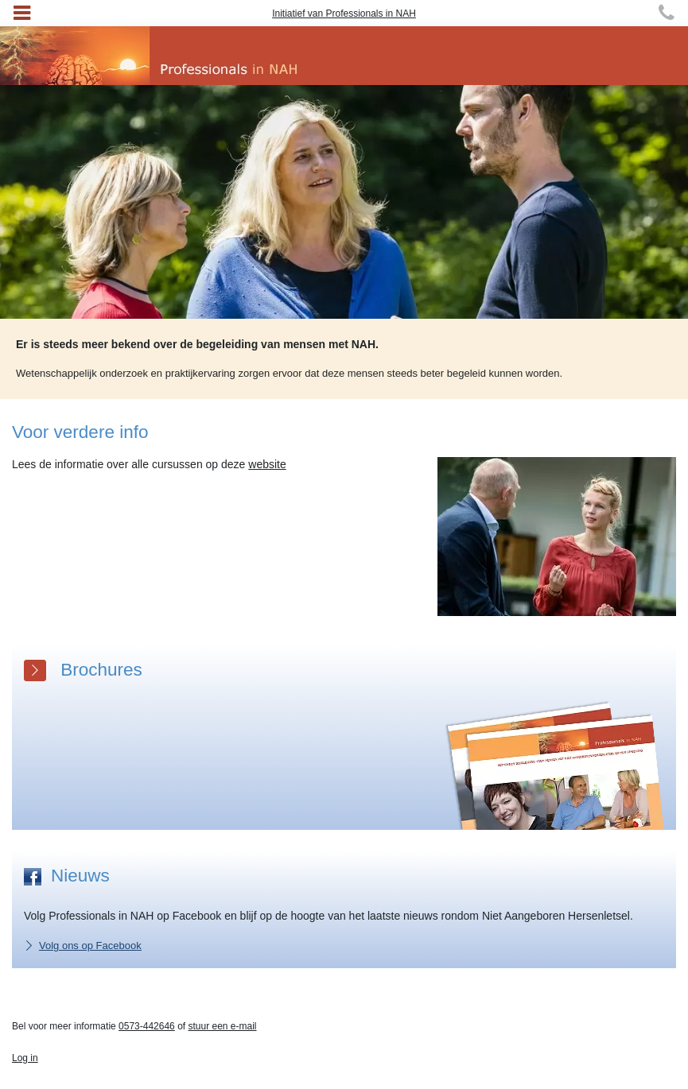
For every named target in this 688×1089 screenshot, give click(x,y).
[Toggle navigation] (22, 13)
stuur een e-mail (222, 1026)
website (267, 464)
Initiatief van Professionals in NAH (344, 13)
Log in (25, 1058)
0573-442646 (147, 1026)
